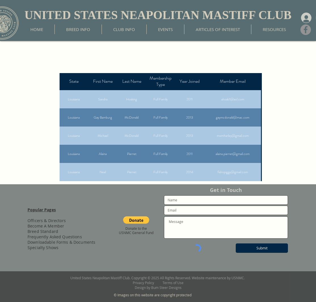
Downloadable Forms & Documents (61, 242)
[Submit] (262, 248)
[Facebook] (305, 29)
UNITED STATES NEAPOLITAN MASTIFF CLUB (157, 15)
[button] (136, 220)
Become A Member (46, 226)
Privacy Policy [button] (148, 282)
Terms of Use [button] (173, 282)
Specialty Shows (43, 247)
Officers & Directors (47, 220)
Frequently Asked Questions (55, 236)
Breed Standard (43, 231)
